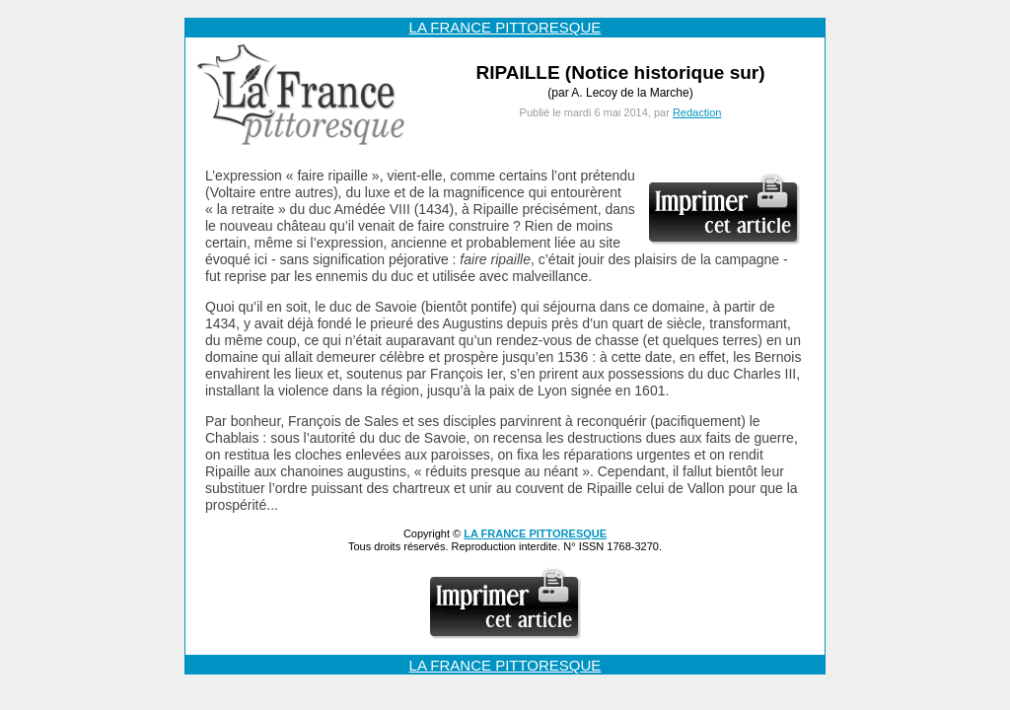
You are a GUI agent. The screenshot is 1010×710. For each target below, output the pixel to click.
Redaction (697, 112)
